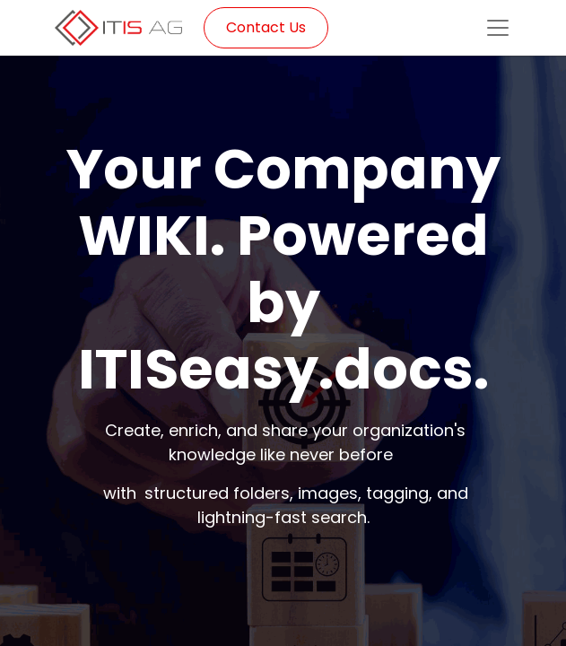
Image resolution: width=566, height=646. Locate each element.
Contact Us (266, 27)
